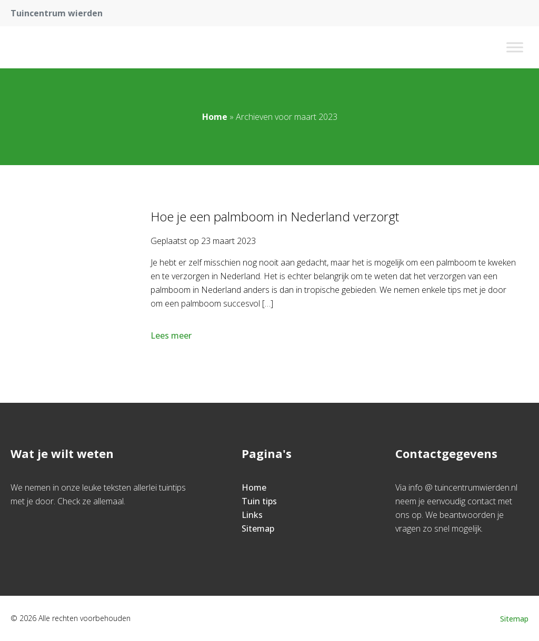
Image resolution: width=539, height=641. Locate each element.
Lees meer (172, 335)
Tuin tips (259, 501)
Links (252, 515)
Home (214, 117)
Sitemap (258, 528)
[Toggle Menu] (514, 47)
